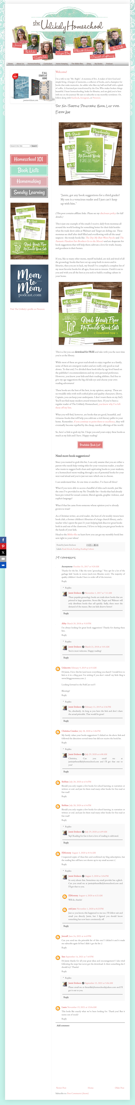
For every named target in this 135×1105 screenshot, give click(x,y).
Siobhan (65, 781)
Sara (63, 956)
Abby (64, 623)
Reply (64, 581)
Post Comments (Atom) (78, 1093)
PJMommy (66, 852)
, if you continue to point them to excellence (94, 421)
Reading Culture (87, 549)
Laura (64, 1007)
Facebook (75, 97)
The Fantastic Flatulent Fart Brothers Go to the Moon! (90, 239)
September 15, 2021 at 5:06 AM (99, 982)
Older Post (119, 1087)
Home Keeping (62, 64)
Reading (76, 549)
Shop (89, 64)
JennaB (65, 936)
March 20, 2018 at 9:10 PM (79, 623)
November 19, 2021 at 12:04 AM (82, 1007)
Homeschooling (34, 64)
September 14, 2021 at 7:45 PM (79, 956)
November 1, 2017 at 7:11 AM (98, 592)
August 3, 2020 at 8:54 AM (84, 852)
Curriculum (48, 64)
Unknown (66, 667)
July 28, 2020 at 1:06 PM (90, 730)
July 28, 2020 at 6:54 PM (80, 781)
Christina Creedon (70, 730)
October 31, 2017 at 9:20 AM (86, 566)
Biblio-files (72, 534)
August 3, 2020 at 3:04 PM (97, 875)
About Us (20, 64)
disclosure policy (108, 213)
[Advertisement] (26, 124)
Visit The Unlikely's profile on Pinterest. (27, 309)
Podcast (109, 64)
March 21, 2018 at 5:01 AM (97, 646)
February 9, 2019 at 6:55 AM (84, 667)
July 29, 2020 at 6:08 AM (96, 754)
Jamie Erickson (74, 592)
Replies (68, 587)
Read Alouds (67, 549)
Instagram (84, 97)
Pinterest (96, 97)
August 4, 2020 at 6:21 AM (91, 895)
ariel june (72, 908)
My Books (98, 64)
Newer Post (61, 1087)
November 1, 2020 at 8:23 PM (90, 908)
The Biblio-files (77, 64)
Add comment (63, 1025)
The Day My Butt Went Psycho (100, 237)
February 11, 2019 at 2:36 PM (98, 706)
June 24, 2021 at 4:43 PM (80, 936)
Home (10, 64)
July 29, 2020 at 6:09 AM (96, 831)
